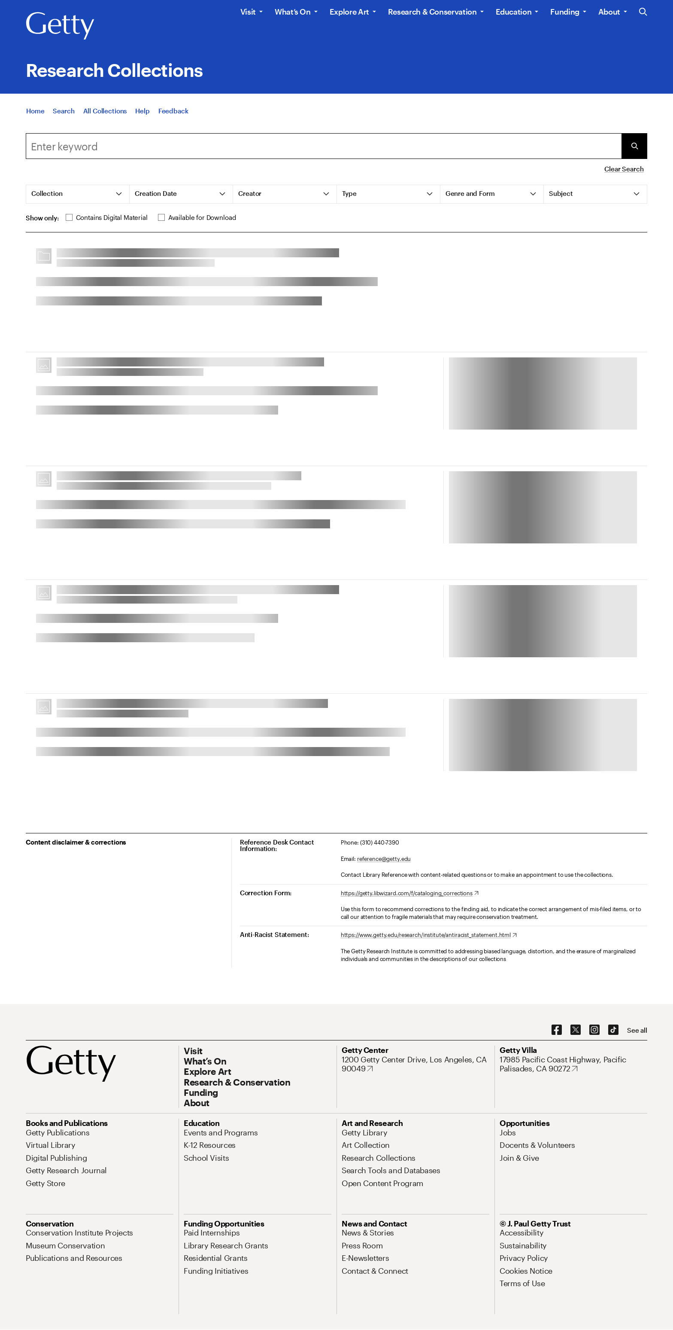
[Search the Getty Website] (643, 12)
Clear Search (623, 169)
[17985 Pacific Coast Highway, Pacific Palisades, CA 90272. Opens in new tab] (573, 1064)
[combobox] (323, 146)
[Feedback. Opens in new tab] (173, 111)
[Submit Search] (634, 146)
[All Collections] (105, 111)
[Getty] (60, 26)
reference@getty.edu (384, 858)
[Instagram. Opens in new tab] (594, 1030)
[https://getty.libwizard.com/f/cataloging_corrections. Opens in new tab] (410, 893)
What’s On (293, 11)
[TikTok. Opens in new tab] (613, 1030)
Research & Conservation (432, 11)
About (609, 11)
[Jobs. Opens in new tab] (508, 1132)
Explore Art (349, 11)
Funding (564, 11)
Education (514, 11)
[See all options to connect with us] (637, 1030)
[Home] (35, 111)
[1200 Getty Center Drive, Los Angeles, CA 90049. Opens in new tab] (415, 1064)
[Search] (63, 111)
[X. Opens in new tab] (575, 1030)
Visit (248, 11)
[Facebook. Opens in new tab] (557, 1030)
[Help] (142, 111)
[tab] (78, 194)
